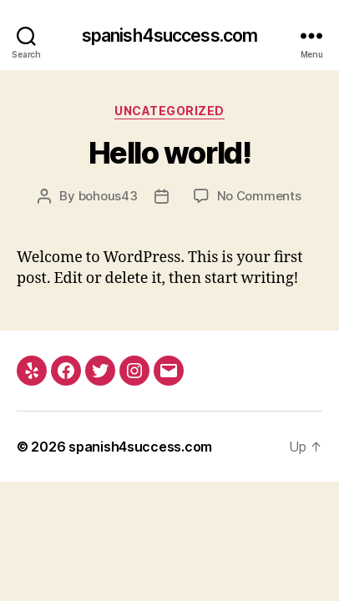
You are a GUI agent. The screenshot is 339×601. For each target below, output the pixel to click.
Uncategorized (169, 111)
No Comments (259, 196)
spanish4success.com (169, 35)
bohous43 (108, 196)
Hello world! (169, 152)
